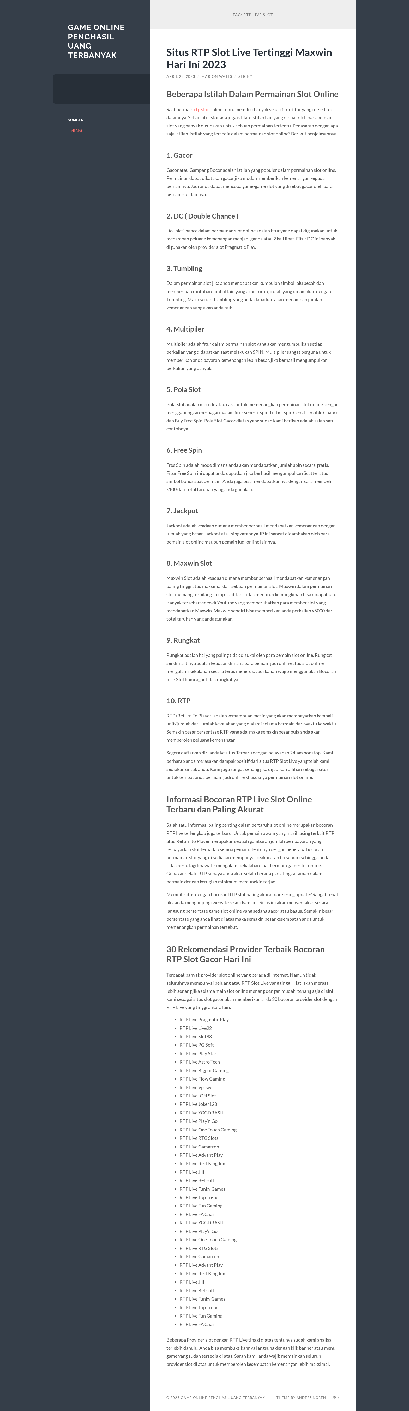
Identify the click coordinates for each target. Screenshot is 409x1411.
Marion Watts (216, 76)
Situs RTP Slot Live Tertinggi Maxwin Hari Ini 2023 (249, 58)
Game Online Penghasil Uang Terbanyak (223, 1398)
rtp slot (201, 109)
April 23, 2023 (180, 76)
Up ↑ (335, 1398)
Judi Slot (75, 130)
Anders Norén (311, 1398)
